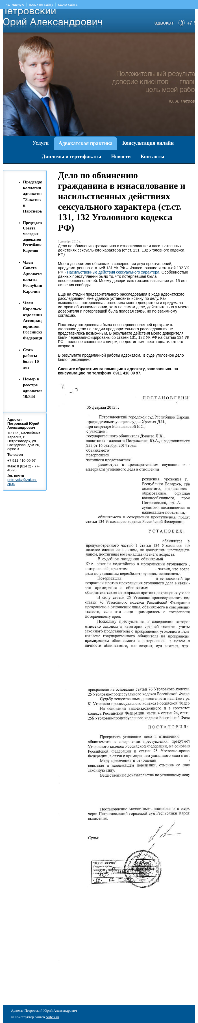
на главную (15, 4)
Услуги (40, 143)
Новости (120, 156)
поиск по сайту (41, 4)
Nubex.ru (52, 1017)
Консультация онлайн (148, 143)
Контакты (152, 156)
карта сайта (67, 4)
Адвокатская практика (85, 143)
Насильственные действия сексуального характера (113, 272)
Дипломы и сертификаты (71, 156)
